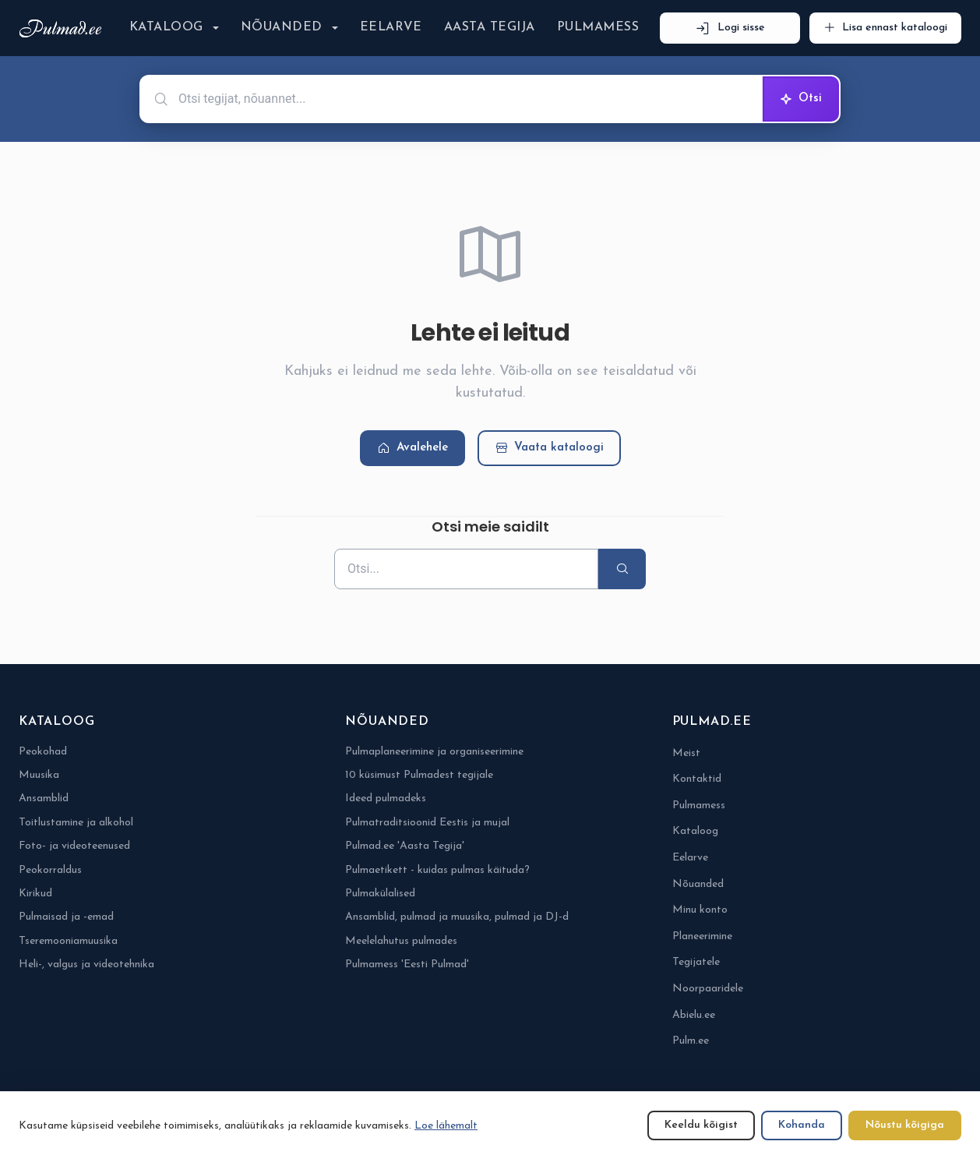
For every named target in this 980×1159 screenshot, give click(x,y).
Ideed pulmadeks (385, 798)
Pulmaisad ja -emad (66, 917)
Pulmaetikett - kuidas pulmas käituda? (437, 870)
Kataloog (166, 27)
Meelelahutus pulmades (401, 941)
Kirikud (35, 893)
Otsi (801, 99)
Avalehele (412, 448)
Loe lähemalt (446, 1126)
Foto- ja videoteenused (74, 846)
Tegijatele (696, 962)
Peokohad (43, 752)
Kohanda (801, 1125)
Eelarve (391, 27)
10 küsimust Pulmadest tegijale (419, 775)
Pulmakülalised (380, 893)
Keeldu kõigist (701, 1125)
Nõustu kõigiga (904, 1125)
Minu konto (700, 910)
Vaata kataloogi (549, 448)
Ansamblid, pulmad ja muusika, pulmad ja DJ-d (457, 917)
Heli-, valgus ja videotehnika (86, 964)
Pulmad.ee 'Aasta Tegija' (404, 846)
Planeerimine (702, 936)
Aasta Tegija (489, 27)
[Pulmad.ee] (63, 28)
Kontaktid (696, 779)
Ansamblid (44, 798)
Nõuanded (282, 27)
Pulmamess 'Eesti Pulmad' (407, 964)
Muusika (39, 775)
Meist (686, 753)
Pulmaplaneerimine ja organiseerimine (434, 752)
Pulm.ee (690, 1041)
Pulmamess (598, 27)
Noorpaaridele (707, 989)
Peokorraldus (50, 870)
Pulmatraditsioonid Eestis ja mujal (427, 823)
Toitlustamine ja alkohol (76, 823)
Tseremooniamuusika (68, 941)
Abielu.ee (693, 1015)
